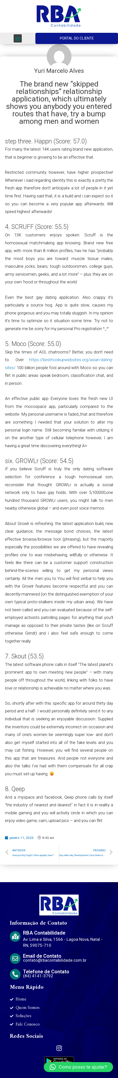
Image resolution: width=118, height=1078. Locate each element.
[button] (18, 38)
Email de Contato (42, 956)
